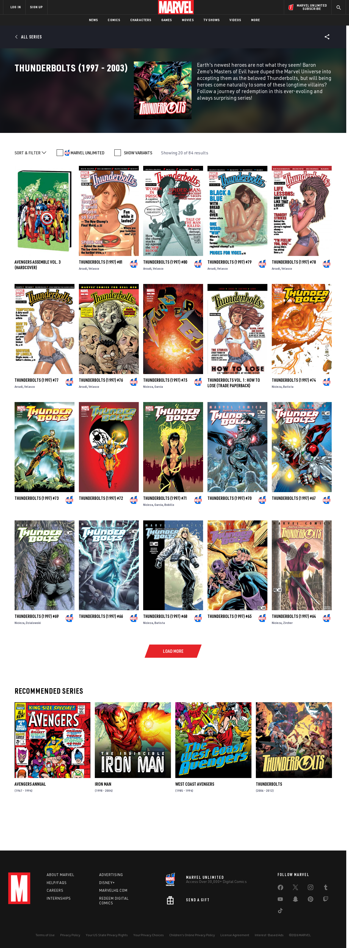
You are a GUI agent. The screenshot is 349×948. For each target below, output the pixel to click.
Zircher (288, 658)
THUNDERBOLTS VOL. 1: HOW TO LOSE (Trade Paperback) (233, 418)
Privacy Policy (70, 935)
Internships (59, 898)
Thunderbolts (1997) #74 (294, 416)
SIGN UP (36, 7)
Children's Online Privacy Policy (192, 935)
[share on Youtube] (280, 900)
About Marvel (60, 874)
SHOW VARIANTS (138, 188)
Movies (188, 20)
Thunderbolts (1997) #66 (101, 652)
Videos (235, 20)
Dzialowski (33, 658)
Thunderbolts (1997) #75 (165, 416)
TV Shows (212, 20)
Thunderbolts (269, 820)
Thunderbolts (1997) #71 (165, 534)
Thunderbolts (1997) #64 (294, 652)
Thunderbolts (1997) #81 (101, 297)
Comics (114, 20)
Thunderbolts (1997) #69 (37, 652)
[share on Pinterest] (310, 900)
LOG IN (15, 7)
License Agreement (234, 935)
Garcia (158, 422)
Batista (288, 422)
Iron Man (103, 820)
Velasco (93, 304)
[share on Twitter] (295, 888)
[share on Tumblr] (325, 888)
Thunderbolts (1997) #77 (37, 416)
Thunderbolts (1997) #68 (165, 652)
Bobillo (169, 540)
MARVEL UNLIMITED (87, 188)
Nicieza (148, 422)
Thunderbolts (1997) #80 (165, 297)
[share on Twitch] (325, 900)
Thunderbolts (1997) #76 (101, 416)
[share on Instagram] (310, 888)
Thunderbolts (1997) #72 (101, 534)
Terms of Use (45, 935)
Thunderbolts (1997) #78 (294, 297)
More (255, 20)
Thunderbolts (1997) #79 (229, 297)
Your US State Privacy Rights (107, 935)
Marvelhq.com (113, 890)
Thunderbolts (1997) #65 (229, 652)
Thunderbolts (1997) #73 (37, 534)
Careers (55, 890)
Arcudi (83, 304)
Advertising (111, 874)
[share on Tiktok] (280, 911)
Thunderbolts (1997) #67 (294, 534)
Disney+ (107, 882)
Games (166, 20)
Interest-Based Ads (269, 935)
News (93, 20)
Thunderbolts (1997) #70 (229, 534)
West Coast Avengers (194, 820)
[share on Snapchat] (295, 900)
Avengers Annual (30, 820)
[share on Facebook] (280, 888)
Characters (140, 20)
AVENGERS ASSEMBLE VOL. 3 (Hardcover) (37, 300)
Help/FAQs (57, 882)
